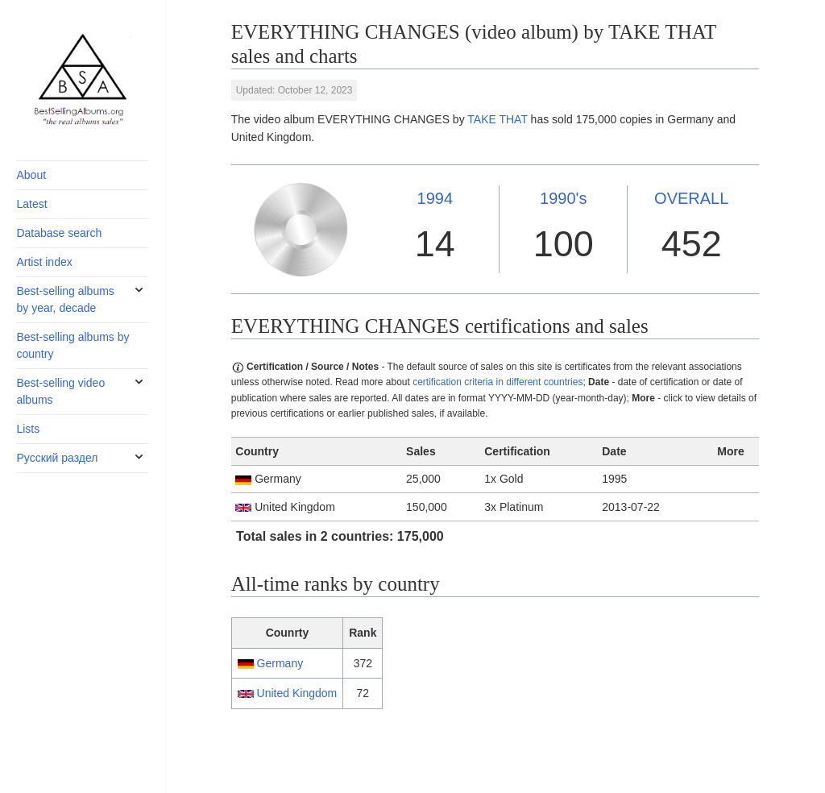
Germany (280, 663)
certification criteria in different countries (497, 382)
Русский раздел (56, 457)
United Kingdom (297, 693)
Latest (31, 203)
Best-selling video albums (60, 391)
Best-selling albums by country (72, 345)
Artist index (44, 261)
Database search (59, 232)
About (31, 174)
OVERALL (691, 198)
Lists (27, 428)
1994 (435, 198)
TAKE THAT (497, 119)
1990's (563, 198)
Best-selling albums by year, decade (65, 299)
